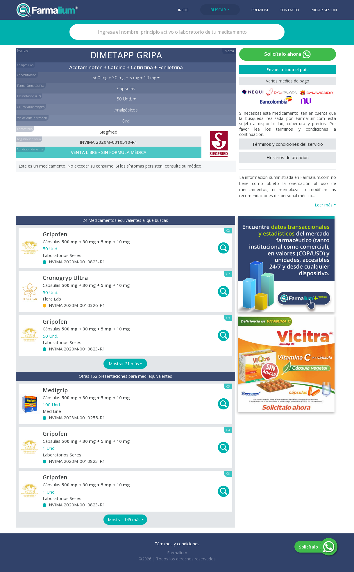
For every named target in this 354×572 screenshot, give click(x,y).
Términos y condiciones (177, 543)
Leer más (323, 205)
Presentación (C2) (29, 96)
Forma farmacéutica (30, 86)
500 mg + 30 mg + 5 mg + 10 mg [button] (124, 77)
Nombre (22, 50)
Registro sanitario (29, 139)
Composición (25, 65)
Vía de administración (32, 118)
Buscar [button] (218, 9)
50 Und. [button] (124, 99)
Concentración (27, 75)
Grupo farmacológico (30, 107)
